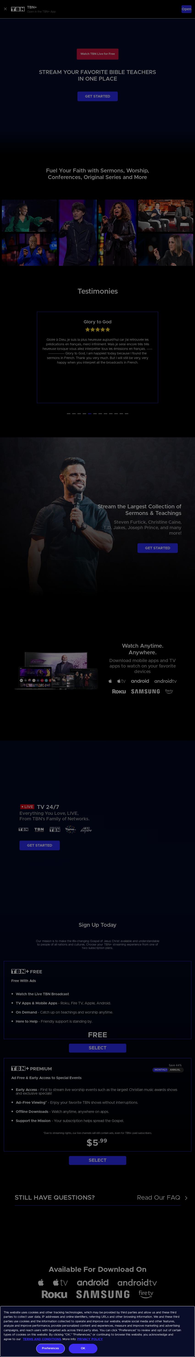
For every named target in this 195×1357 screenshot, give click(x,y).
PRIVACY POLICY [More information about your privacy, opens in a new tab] (90, 1339)
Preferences (50, 1348)
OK (83, 1348)
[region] (97, 1331)
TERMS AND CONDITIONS (42, 1339)
